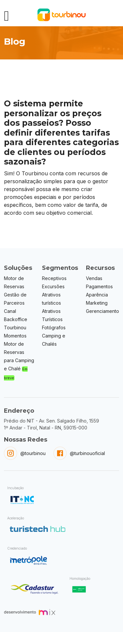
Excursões (53, 286)
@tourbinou (33, 453)
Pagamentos (99, 286)
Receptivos (54, 278)
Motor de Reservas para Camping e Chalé (19, 360)
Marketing (97, 303)
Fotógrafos (54, 327)
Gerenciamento (102, 311)
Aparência (97, 294)
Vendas (94, 278)
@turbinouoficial (87, 453)
